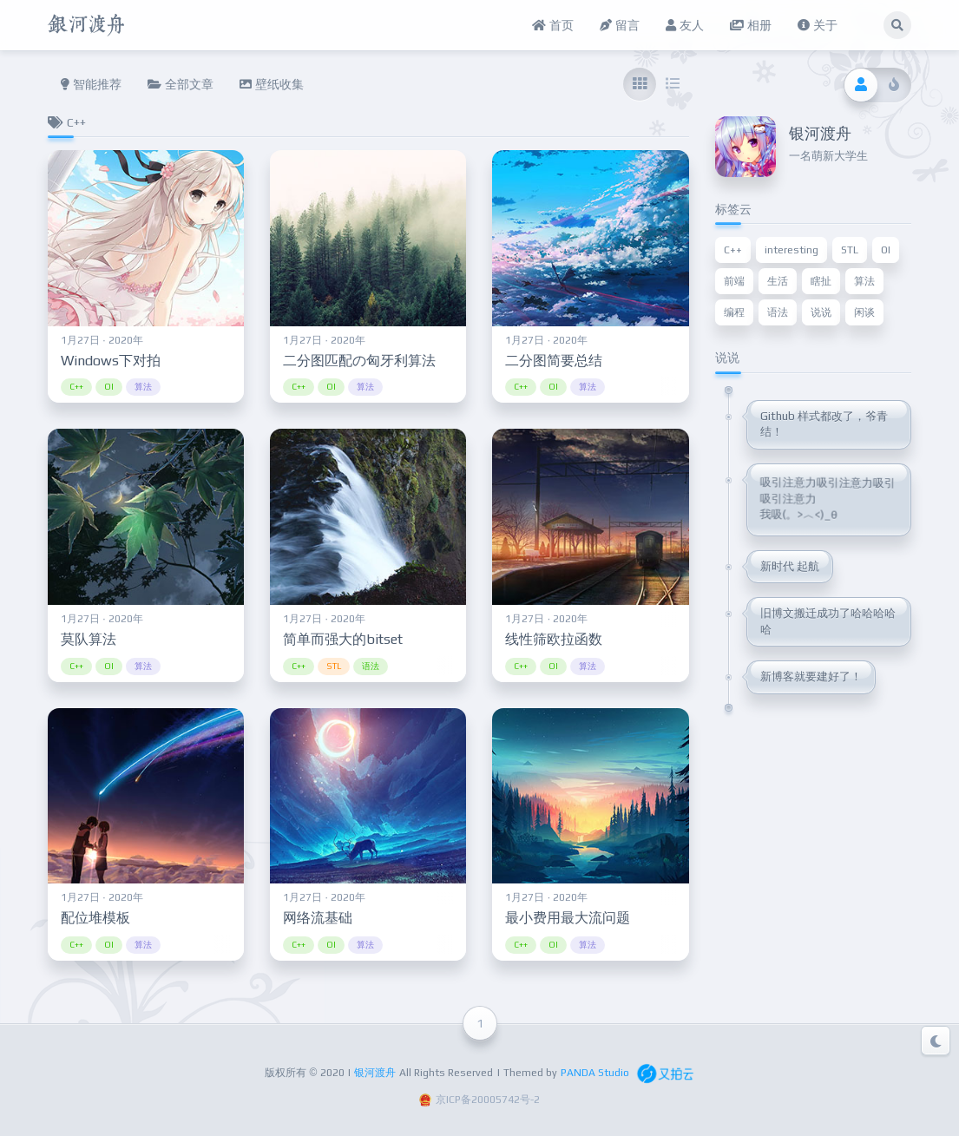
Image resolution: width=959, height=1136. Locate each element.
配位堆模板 (95, 917)
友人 (685, 25)
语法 (370, 666)
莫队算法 (88, 639)
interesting (791, 250)
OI (109, 386)
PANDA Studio (595, 1073)
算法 (143, 386)
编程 (734, 312)
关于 (817, 25)
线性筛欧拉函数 (553, 639)
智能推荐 (91, 84)
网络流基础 (317, 917)
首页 (553, 25)
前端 (734, 281)
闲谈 (864, 312)
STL (333, 666)
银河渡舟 (375, 1073)
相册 (751, 25)
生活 (777, 281)
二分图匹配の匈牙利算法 (359, 360)
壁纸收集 (272, 84)
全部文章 (180, 84)
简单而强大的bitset (343, 639)
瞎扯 (821, 281)
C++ (76, 386)
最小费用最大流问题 (567, 917)
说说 (821, 312)
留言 (620, 25)
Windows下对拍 (111, 360)
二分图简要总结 (553, 360)
